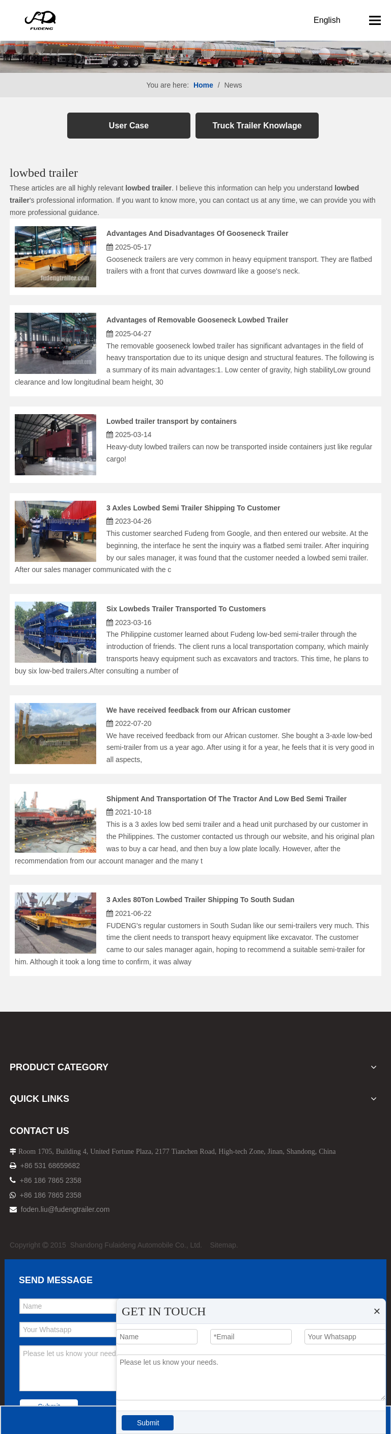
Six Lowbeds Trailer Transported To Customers (186, 609)
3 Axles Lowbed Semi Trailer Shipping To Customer (193, 508)
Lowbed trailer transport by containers (171, 421)
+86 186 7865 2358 (50, 1180)
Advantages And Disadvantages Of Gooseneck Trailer (197, 233)
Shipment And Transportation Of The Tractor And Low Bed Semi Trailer (226, 799)
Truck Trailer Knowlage (256, 125)
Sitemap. (224, 1245)
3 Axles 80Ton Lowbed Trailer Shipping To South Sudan (200, 900)
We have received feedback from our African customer (198, 710)
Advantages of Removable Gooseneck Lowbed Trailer (197, 320)
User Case (129, 125)
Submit (148, 1423)
